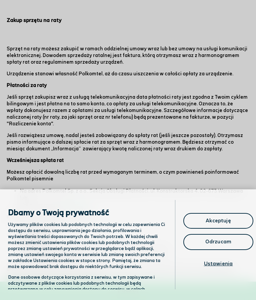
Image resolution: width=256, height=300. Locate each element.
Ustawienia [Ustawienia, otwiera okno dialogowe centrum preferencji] (218, 263)
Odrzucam (218, 241)
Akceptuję (218, 220)
